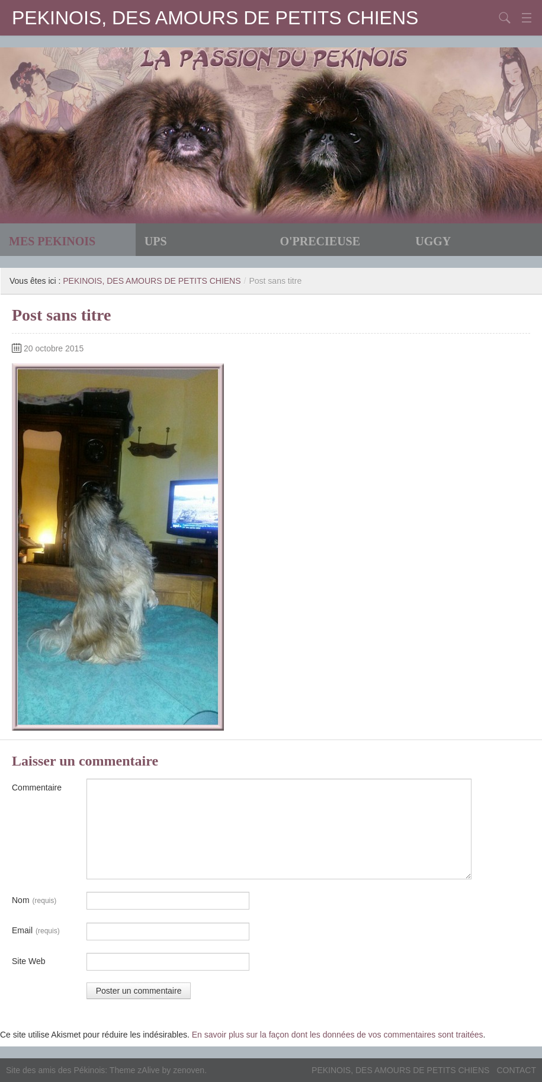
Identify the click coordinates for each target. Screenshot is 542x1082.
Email (36, 931)
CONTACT (516, 1070)
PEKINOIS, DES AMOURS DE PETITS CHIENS (215, 17)
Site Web (29, 961)
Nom (34, 901)
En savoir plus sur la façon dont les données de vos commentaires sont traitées (337, 1034)
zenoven (188, 1070)
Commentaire (37, 787)
